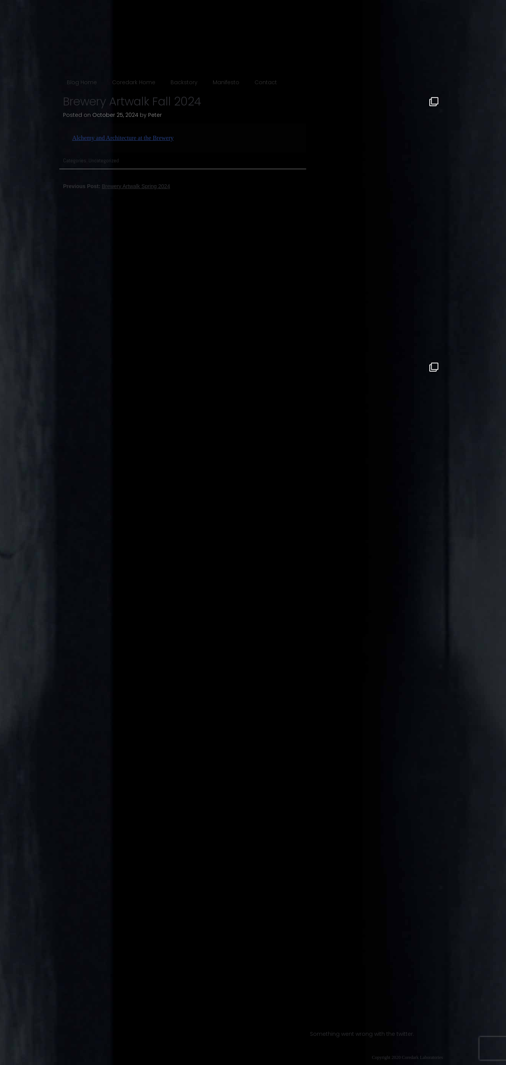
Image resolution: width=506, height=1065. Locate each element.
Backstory (184, 82)
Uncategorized (104, 160)
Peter (155, 115)
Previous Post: (116, 186)
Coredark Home (133, 82)
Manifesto (226, 82)
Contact (266, 82)
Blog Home (82, 82)
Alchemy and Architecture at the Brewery (123, 138)
